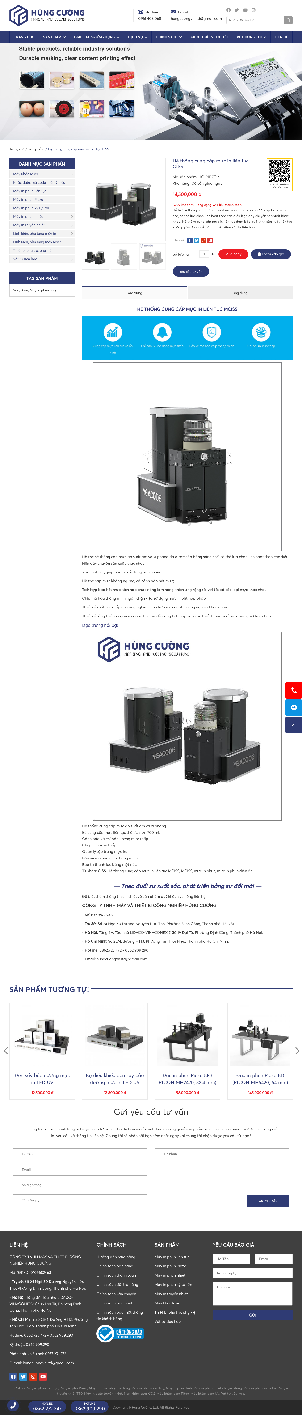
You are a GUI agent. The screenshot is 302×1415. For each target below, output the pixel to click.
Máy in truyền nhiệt (29, 225)
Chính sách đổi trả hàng (117, 1284)
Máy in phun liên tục (29, 191)
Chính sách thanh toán (116, 1275)
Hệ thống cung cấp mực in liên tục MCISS (143, 870)
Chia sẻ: (179, 240)
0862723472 (293, 707)
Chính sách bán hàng (114, 1266)
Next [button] (295, 1046)
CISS (102, 870)
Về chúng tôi (249, 37)
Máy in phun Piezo (28, 199)
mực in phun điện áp (235, 870)
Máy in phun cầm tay (147, 1388)
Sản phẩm (52, 37)
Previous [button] (3, 1046)
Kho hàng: (182, 183)
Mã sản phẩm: (185, 177)
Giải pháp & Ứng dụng (94, 37)
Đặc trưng (134, 293)
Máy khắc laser (25, 174)
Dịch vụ (135, 37)
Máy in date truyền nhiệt (103, 1393)
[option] (95, 256)
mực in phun (204, 870)
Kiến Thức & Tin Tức (209, 37)
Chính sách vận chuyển (116, 1293)
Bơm (24, 290)
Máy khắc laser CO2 (139, 1393)
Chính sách (167, 37)
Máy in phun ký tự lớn (31, 208)
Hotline (151, 12)
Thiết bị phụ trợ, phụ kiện (33, 250)
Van (16, 290)
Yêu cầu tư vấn (191, 271)
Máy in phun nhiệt (28, 216)
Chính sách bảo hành (114, 1303)
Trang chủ (24, 37)
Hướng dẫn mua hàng (115, 1256)
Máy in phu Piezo (74, 1388)
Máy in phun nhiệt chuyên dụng (217, 1388)
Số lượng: (181, 254)
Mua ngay (233, 254)
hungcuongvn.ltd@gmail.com (48, 1362)
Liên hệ (281, 37)
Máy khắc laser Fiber (173, 1393)
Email (183, 12)
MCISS (186, 870)
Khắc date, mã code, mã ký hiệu (39, 182)
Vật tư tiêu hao (25, 259)
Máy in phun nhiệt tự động (109, 1388)
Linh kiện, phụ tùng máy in (34, 233)
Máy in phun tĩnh (179, 1388)
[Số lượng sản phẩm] (204, 254)
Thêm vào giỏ (271, 254)
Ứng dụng (240, 293)
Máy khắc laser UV (205, 1393)
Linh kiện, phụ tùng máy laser (37, 242)
